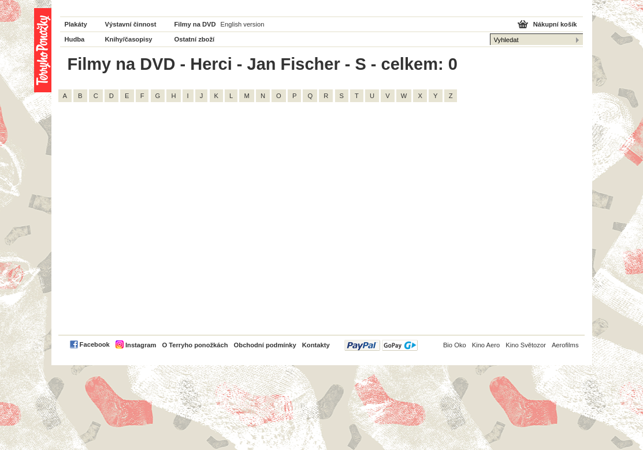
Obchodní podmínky (265, 345)
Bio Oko (454, 345)
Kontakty (316, 345)
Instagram (140, 345)
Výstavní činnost (131, 24)
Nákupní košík (555, 24)
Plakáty (76, 24)
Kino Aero (486, 345)
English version (243, 24)
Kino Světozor (526, 345)
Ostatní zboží (194, 39)
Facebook (95, 344)
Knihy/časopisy (129, 39)
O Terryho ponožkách (195, 345)
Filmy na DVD (195, 24)
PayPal (381, 345)
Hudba (75, 39)
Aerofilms (565, 345)
